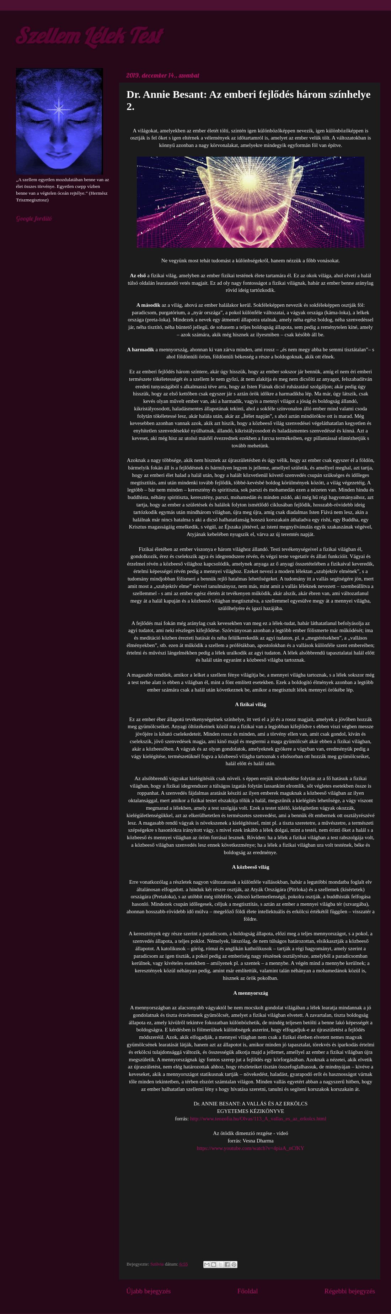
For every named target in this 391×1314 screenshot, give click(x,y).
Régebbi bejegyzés (350, 1291)
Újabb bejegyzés (148, 1291)
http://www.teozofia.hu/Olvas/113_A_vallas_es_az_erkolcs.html (257, 1118)
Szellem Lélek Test (87, 35)
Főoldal (247, 1291)
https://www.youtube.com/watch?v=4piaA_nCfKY (251, 1148)
